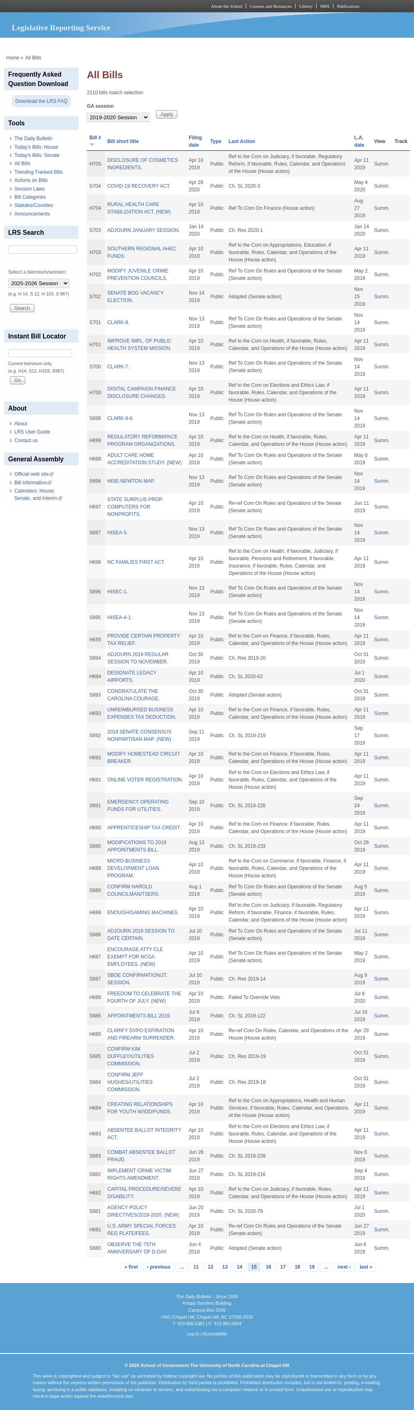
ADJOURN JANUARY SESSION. (143, 230)
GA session (100, 106)
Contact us (26, 440)
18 (297, 1267)
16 (268, 1267)
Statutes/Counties (33, 205)
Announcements (32, 214)
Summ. (382, 164)
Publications (348, 6)
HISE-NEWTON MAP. (131, 481)
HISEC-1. (117, 592)
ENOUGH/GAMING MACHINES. (143, 912)
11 (196, 1267)
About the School (226, 6)
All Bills (22, 163)
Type (216, 141)
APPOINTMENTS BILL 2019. (139, 1016)
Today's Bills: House (36, 147)
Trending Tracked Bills (38, 172)
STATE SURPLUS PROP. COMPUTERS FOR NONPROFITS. (135, 507)
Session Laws (29, 189)
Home (12, 58)
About (20, 424)
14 (239, 1267)
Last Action (241, 141)
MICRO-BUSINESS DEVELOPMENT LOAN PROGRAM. (133, 868)
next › (344, 1267)
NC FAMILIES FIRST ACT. (136, 562)
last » (366, 1267)
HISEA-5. (117, 533)
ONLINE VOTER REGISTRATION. (145, 780)
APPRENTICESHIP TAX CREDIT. (144, 828)
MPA (325, 6)
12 (210, 1267)
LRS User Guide (32, 432)
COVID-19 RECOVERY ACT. (138, 186)
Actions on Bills (31, 180)
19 (311, 1267)
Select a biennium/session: (37, 272)
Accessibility (215, 1333)
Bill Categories (30, 197)
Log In (193, 1333)
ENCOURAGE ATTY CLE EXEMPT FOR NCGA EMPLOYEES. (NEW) (135, 957)
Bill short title (123, 141)
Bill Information (33, 483)
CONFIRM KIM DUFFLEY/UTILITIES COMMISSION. (130, 1056)
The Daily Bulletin (33, 138)
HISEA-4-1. (119, 617)
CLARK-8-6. (120, 418)
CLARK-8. (118, 322)
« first (131, 1267)
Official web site (34, 474)
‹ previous (158, 1267)
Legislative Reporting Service (61, 27)
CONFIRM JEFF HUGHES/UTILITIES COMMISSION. (130, 1082)
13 (225, 1267)
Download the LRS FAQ (41, 101)
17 (282, 1267)
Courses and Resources (271, 6)
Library (306, 6)
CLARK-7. (118, 367)
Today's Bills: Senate (36, 155)
